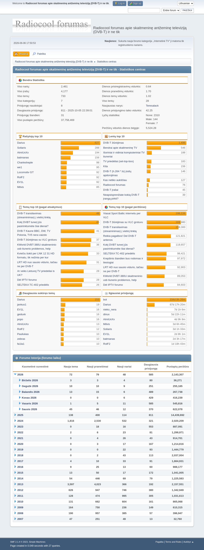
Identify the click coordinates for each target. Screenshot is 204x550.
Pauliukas (23, 334)
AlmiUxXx (23, 152)
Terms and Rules (173, 542)
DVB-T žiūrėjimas (113, 142)
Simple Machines (37, 542)
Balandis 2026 (31, 391)
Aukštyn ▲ (188, 542)
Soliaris (21, 147)
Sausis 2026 (29, 409)
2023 (20, 426)
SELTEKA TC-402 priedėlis (33, 284)
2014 (20, 478)
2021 (20, 438)
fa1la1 (20, 343)
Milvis (20, 187)
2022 (20, 432)
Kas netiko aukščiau (115, 180)
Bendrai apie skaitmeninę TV (120, 147)
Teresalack (152, 105)
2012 (20, 490)
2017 (20, 461)
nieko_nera (109, 309)
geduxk (21, 314)
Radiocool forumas (114, 184)
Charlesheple (25, 162)
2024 (20, 420)
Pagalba (160, 542)
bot (105, 299)
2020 (20, 443)
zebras (21, 338)
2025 (20, 415)
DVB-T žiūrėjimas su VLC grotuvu (37, 239)
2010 (20, 501)
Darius (21, 142)
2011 (20, 495)
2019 (20, 449)
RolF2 (20, 177)
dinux (106, 314)
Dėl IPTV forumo (27, 279)
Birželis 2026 (30, 380)
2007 (20, 518)
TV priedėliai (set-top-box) (118, 161)
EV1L (20, 182)
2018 (20, 455)
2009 (20, 507)
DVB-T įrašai (110, 189)
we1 (19, 167)
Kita (105, 166)
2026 (20, 374)
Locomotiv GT (25, 172)
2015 (20, 472)
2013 (20, 484)
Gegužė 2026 (30, 386)
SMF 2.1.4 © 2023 (19, 542)
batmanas (23, 157)
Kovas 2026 (29, 397)
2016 (20, 466)
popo (20, 319)
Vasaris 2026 (30, 403)
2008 (20, 513)
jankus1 (21, 304)
